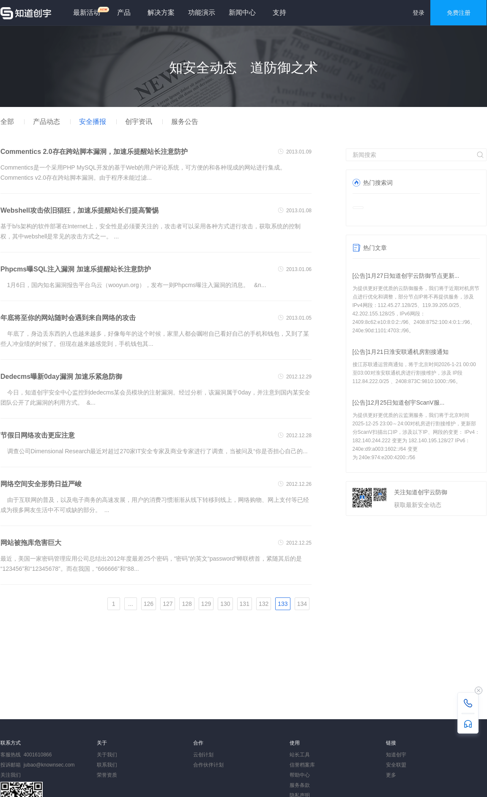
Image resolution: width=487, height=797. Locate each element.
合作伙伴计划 (208, 765)
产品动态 (46, 121)
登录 (418, 12)
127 (167, 603)
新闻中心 (242, 12)
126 (148, 603)
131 (244, 603)
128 (187, 603)
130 (225, 603)
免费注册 (459, 12)
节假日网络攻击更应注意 (37, 435)
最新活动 (90, 11)
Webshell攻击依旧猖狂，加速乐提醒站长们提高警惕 (79, 210)
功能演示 (201, 12)
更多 (391, 775)
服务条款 (300, 785)
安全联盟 (396, 765)
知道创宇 (396, 755)
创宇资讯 (138, 121)
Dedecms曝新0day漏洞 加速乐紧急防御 (61, 376)
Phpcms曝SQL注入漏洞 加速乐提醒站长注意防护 (75, 269)
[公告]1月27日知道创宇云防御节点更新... (406, 275)
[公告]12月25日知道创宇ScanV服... (399, 402)
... (130, 603)
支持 (279, 12)
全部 (7, 121)
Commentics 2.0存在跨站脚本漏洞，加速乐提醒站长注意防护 (94, 151)
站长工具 (300, 755)
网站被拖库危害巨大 (30, 542)
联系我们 (107, 765)
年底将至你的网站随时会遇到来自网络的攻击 (68, 317)
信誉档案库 (302, 765)
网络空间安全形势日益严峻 (41, 484)
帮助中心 (300, 775)
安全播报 (92, 121)
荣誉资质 (107, 775)
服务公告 (184, 121)
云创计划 (203, 755)
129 (206, 603)
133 (282, 603)
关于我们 (107, 755)
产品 (124, 12)
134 (302, 603)
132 (263, 603)
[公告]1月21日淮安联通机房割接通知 (401, 351)
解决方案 (161, 12)
